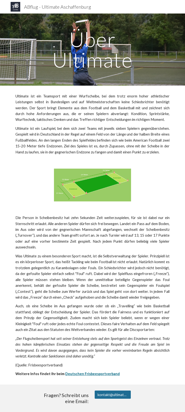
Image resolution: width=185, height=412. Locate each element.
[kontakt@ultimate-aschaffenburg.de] (113, 394)
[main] (92, 49)
